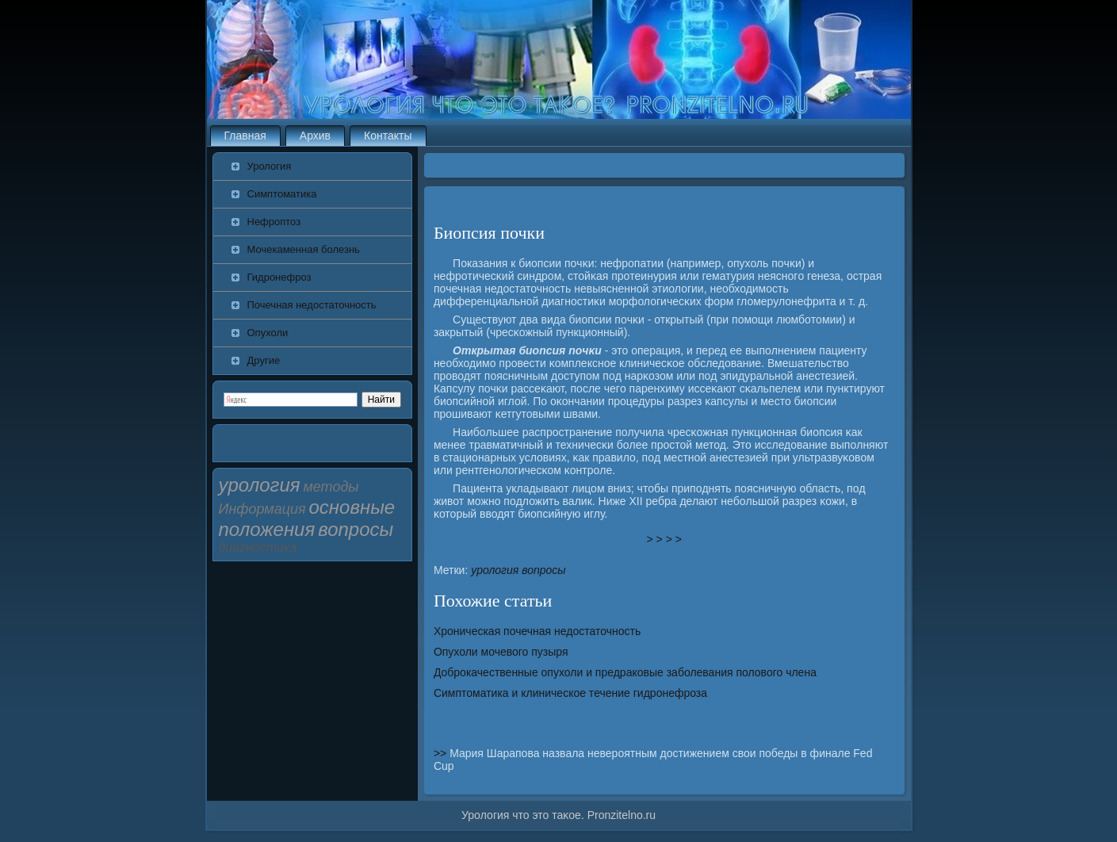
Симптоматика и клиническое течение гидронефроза (570, 693)
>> (441, 753)
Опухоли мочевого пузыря (501, 651)
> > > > (664, 539)
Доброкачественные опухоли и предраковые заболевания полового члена (625, 672)
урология (494, 570)
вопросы (543, 570)
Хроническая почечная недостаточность (537, 631)
